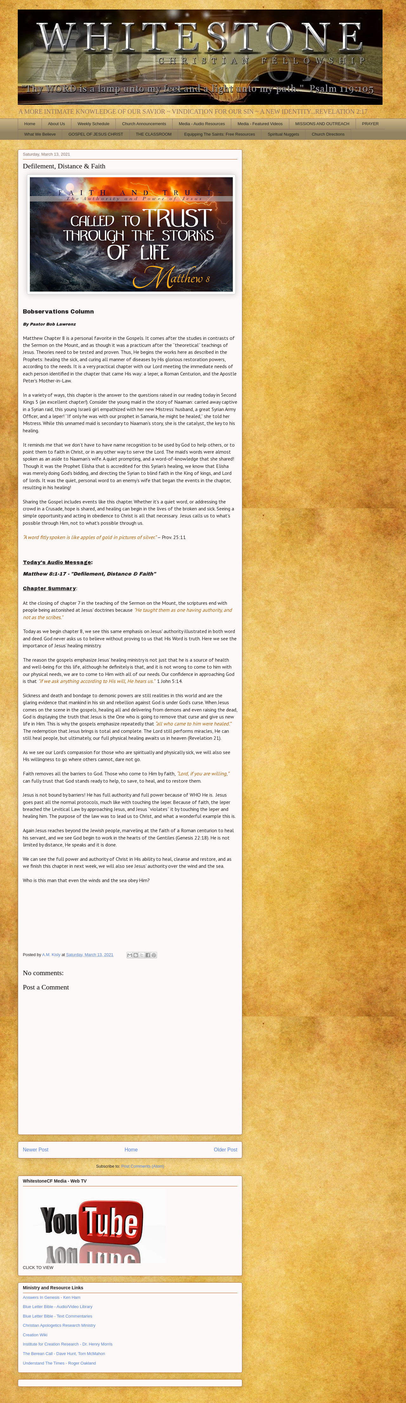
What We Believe (40, 134)
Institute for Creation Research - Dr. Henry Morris (67, 1344)
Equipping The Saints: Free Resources (219, 134)
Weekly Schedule (93, 123)
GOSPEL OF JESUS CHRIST (96, 134)
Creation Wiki (35, 1334)
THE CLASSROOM (154, 134)
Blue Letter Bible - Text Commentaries (57, 1316)
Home (30, 123)
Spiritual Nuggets (283, 134)
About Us (56, 123)
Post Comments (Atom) (142, 1166)
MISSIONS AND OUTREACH (322, 123)
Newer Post (36, 1149)
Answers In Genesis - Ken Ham (51, 1297)
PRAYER (370, 123)
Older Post (225, 1149)
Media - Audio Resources (202, 123)
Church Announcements (144, 123)
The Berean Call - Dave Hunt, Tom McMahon (64, 1353)
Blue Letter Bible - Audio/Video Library (57, 1306)
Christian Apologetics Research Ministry (59, 1325)
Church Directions (328, 134)
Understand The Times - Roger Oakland (59, 1363)
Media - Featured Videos (260, 123)
